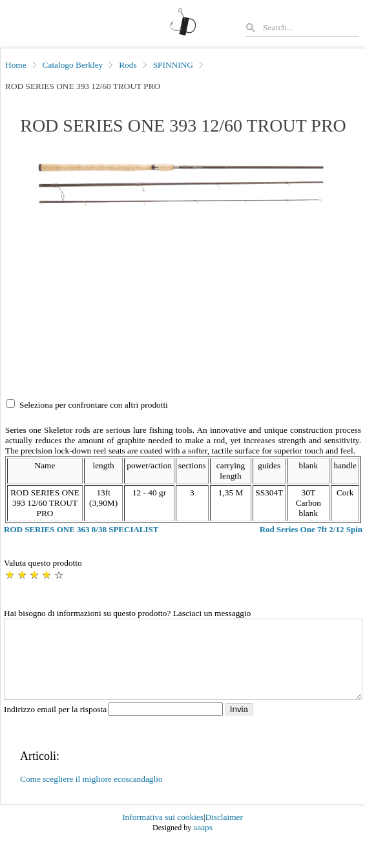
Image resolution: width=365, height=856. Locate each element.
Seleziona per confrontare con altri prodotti (93, 405)
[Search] (310, 27)
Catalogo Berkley (73, 65)
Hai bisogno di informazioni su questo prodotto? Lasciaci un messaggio (127, 613)
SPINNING (173, 65)
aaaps (203, 843)
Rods (127, 65)
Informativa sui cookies (162, 832)
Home (15, 65)
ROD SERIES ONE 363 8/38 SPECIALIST (81, 529)
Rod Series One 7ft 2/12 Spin (311, 529)
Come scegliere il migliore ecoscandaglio (91, 794)
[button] (183, 185)
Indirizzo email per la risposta (114, 725)
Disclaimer (223, 832)
